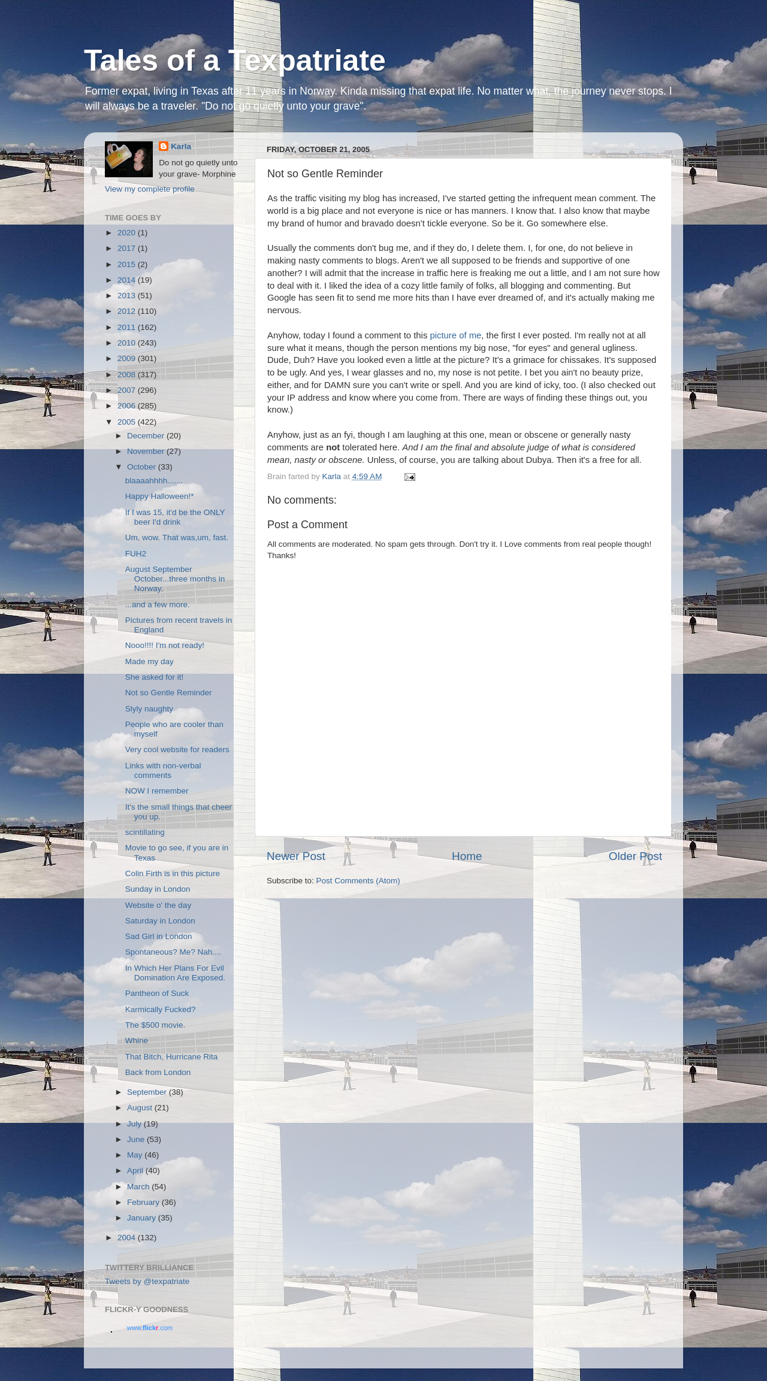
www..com (150, 1327)
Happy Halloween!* (159, 496)
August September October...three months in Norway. (175, 579)
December (147, 435)
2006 (127, 405)
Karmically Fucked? (160, 1009)
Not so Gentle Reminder (168, 692)
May (135, 1154)
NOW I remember (157, 790)
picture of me (454, 335)
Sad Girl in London (158, 936)
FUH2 (135, 553)
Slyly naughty (149, 708)
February (144, 1202)
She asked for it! (154, 677)
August (141, 1107)
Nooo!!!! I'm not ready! (164, 645)
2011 (127, 327)
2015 (127, 264)
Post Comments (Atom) (358, 880)
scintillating (145, 832)
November (147, 451)
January (142, 1217)
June (137, 1139)
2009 (127, 358)
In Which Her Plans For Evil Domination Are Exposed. (175, 973)
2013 (127, 295)
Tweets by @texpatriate (147, 1281)
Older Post (635, 856)
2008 (127, 374)
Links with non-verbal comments (163, 770)
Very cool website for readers (177, 749)
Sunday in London (158, 889)
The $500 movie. (155, 1024)
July (135, 1123)
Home (467, 856)
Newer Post (296, 856)
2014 (127, 279)
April (136, 1170)
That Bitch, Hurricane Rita (171, 1056)
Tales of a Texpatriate (235, 60)
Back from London (158, 1072)
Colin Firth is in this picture (172, 873)
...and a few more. (157, 604)
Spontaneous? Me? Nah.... (173, 951)
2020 (127, 232)
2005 (127, 421)
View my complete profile (150, 188)
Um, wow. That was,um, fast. (176, 537)
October (142, 466)
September (148, 1092)
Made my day (149, 661)
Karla (181, 146)
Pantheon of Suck (157, 993)
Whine (136, 1040)
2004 (127, 1237)
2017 (127, 248)
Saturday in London (160, 920)
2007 (127, 390)
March (139, 1186)
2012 (127, 311)
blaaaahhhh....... (154, 480)
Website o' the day (158, 905)
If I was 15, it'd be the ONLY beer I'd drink (175, 517)
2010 (127, 342)
